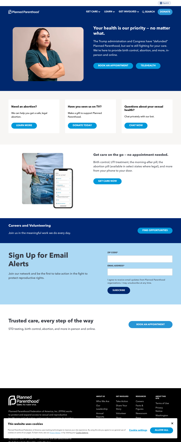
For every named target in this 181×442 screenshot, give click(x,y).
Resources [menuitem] (141, 396)
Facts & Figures (139, 407)
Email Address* (115, 266)
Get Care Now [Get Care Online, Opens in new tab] (107, 181)
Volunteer (121, 413)
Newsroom (141, 413)
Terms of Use (162, 403)
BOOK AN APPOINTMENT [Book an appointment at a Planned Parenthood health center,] (113, 66)
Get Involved (122, 396)
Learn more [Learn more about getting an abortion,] (24, 125)
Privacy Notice (159, 409)
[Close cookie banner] (172, 423)
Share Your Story (121, 407)
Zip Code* (112, 253)
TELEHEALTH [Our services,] (148, 66)
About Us (100, 396)
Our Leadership (102, 407)
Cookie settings (138, 430)
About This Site (161, 397)
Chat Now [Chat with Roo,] (136, 125)
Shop (118, 418)
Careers (140, 401)
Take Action (122, 401)
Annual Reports (100, 415)
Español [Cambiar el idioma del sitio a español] (164, 3)
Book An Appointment (150, 324)
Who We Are (102, 401)
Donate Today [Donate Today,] (82, 125)
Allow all (161, 430)
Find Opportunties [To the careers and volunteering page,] (155, 230)
